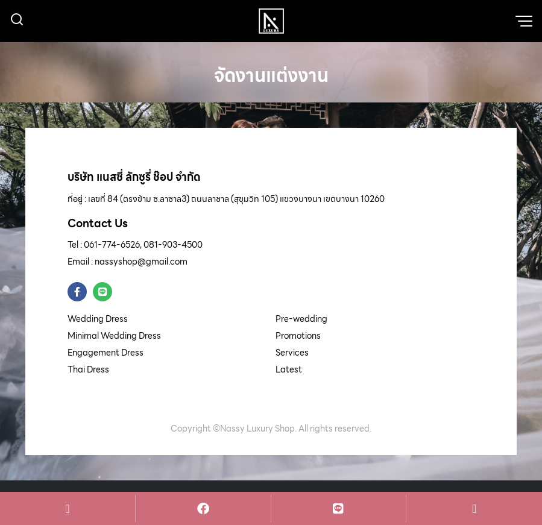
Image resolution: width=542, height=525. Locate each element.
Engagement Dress (105, 352)
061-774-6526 (112, 244)
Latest (289, 369)
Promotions (298, 335)
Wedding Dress (98, 318)
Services (292, 352)
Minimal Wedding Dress (114, 335)
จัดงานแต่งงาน (271, 75)
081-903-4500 (173, 244)
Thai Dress (88, 369)
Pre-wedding (301, 318)
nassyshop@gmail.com (141, 261)
